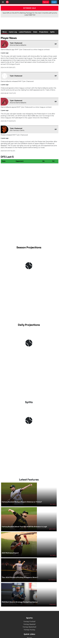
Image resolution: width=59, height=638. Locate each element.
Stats (35, 32)
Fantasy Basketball (29, 624)
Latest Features (25, 32)
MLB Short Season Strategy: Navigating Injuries (20, 599)
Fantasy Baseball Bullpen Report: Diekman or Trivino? (22, 499)
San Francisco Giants (17, 130)
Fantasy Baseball (30, 621)
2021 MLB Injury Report (10, 550)
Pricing (29, 635)
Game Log (13, 32)
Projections (43, 32)
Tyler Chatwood (16, 43)
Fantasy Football (29, 618)
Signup (45, 2)
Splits (52, 32)
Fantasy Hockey (29, 627)
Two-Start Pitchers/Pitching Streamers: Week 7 (20, 574)
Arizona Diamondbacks (18, 45)
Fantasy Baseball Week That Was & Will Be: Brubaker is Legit (24, 524)
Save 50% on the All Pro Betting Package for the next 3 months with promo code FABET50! (30, 14)
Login (54, 2)
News (5, 32)
